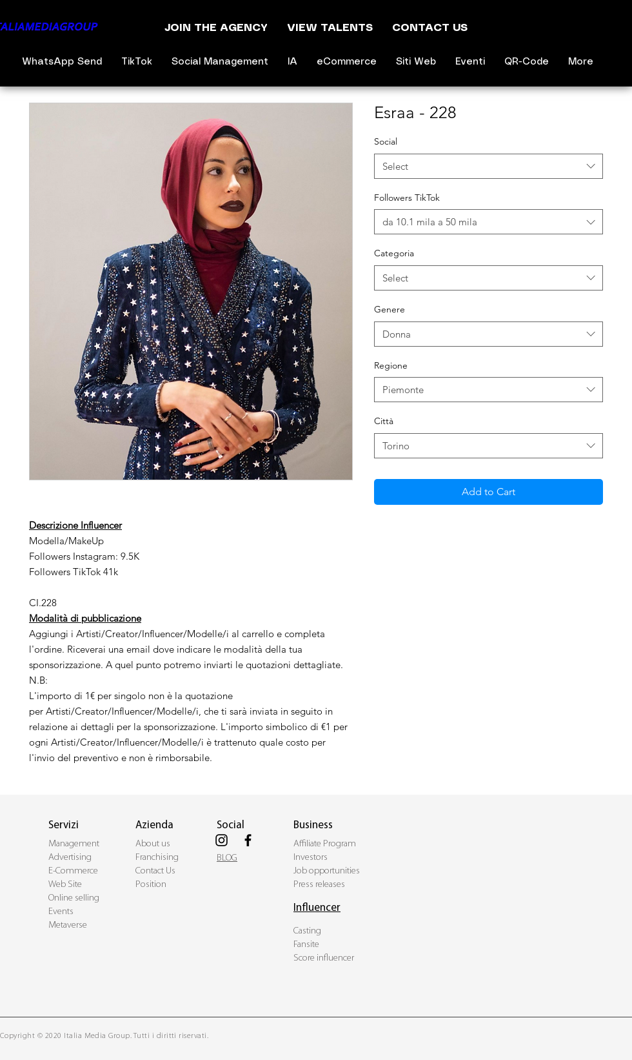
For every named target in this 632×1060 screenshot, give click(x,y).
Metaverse (67, 925)
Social (385, 141)
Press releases (319, 885)
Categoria (394, 253)
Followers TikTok (407, 197)
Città (383, 421)
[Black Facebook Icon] (248, 840)
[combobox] (488, 166)
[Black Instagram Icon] (221, 840)
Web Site (65, 885)
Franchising (157, 857)
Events (61, 912)
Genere (389, 309)
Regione (391, 365)
